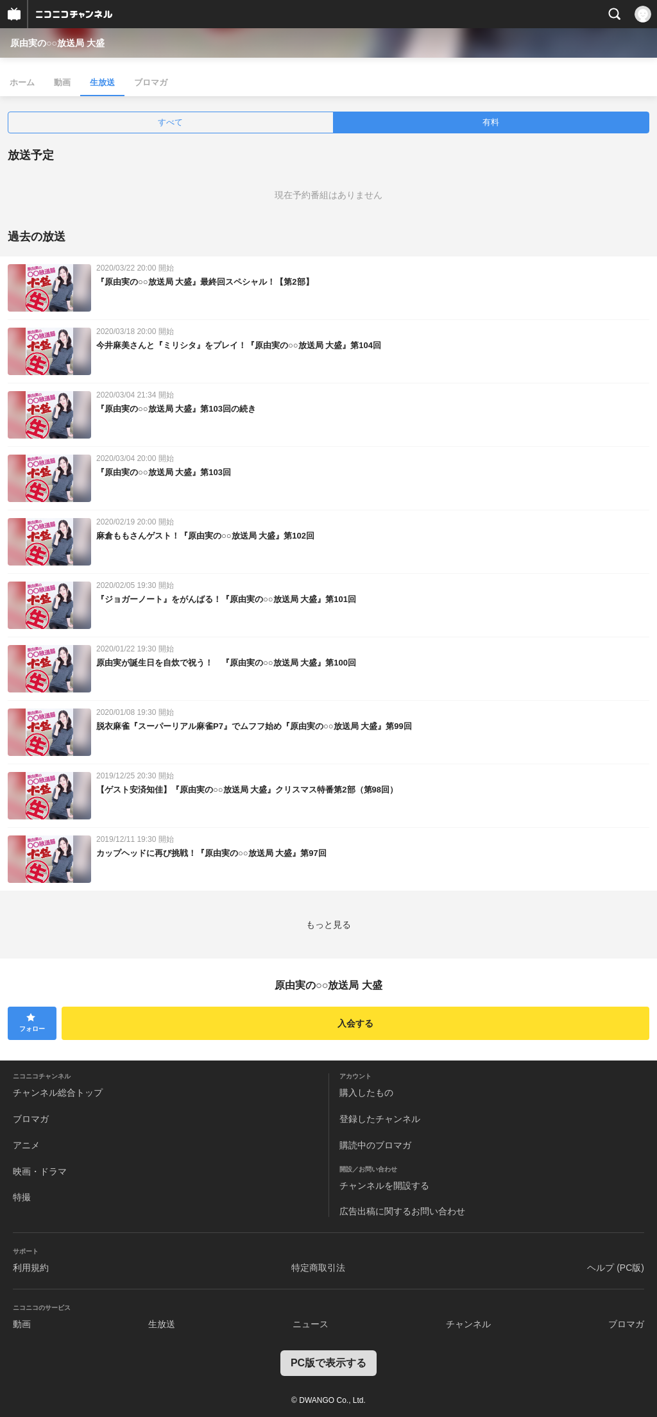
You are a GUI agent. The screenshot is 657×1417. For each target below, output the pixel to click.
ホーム (22, 82)
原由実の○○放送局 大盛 (57, 43)
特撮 (22, 1197)
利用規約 (31, 1267)
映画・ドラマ (40, 1171)
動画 (62, 82)
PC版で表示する (328, 1362)
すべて (170, 122)
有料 (490, 122)
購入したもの (366, 1092)
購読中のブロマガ (375, 1145)
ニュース (310, 1324)
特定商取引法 (318, 1267)
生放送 (102, 82)
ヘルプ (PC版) (615, 1267)
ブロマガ (150, 82)
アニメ (26, 1145)
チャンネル (468, 1324)
